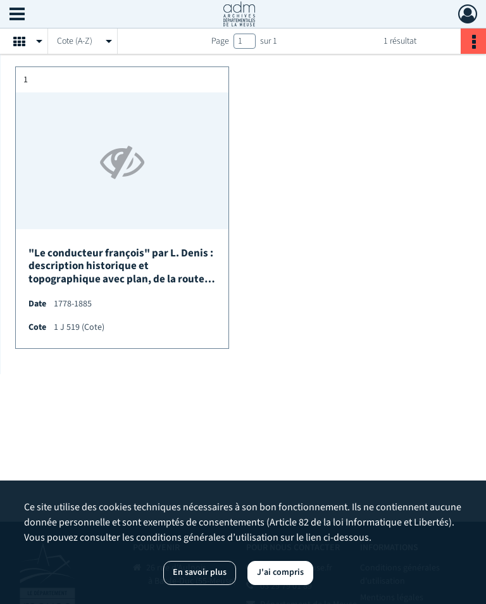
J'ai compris (280, 572)
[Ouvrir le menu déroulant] (17, 15)
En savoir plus (200, 572)
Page (220, 41)
